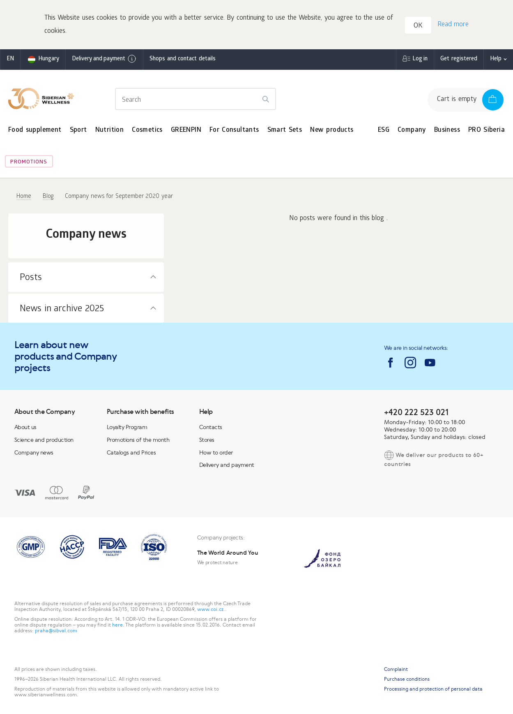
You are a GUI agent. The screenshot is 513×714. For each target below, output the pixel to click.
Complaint (396, 669)
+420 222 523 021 (416, 412)
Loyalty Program (127, 427)
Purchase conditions (407, 679)
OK (418, 26)
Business (447, 130)
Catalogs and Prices (131, 452)
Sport (78, 130)
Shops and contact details (183, 59)
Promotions (28, 162)
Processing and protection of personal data (433, 689)
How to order (216, 452)
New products (331, 130)
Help (495, 59)
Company (412, 130)
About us (25, 427)
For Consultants (234, 130)
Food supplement (35, 130)
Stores (206, 439)
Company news (33, 452)
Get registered (458, 59)
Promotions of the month (138, 439)
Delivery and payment (104, 59)
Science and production (44, 439)
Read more (453, 25)
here (117, 625)
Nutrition (109, 130)
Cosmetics (147, 130)
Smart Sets (284, 130)
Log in (420, 59)
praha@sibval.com (56, 630)
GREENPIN (186, 130)
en (10, 59)
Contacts (210, 427)
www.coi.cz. (211, 609)
